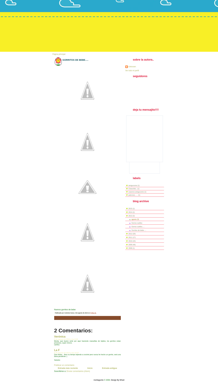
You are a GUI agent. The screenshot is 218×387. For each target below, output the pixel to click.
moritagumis (98, 380)
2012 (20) (132, 234)
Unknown (132, 67)
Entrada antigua (109, 368)
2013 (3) (132, 216)
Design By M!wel (117, 380)
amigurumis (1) (134, 185)
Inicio (89, 368)
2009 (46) (132, 245)
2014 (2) (132, 212)
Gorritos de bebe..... (75, 60)
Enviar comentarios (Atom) (78, 371)
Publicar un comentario (64, 365)
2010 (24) (132, 241)
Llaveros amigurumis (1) (137, 192)
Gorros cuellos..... (138, 226)
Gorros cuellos (137, 223)
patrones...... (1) (134, 195)
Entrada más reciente (68, 368)
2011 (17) (132, 237)
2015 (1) (132, 208)
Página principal (59, 54)
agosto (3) (135, 219)
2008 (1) (132, 248)
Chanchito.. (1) (134, 189)
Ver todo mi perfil (132, 71)
